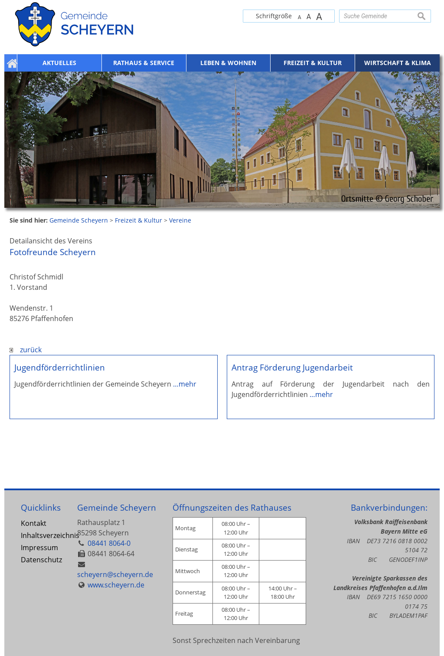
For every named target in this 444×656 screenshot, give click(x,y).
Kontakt (33, 523)
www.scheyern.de (116, 585)
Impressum (39, 547)
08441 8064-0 (109, 543)
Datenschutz (41, 559)
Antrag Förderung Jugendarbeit (292, 367)
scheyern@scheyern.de (115, 574)
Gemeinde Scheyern (116, 507)
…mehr (184, 384)
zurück (26, 349)
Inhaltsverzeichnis (42, 535)
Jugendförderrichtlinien (59, 367)
